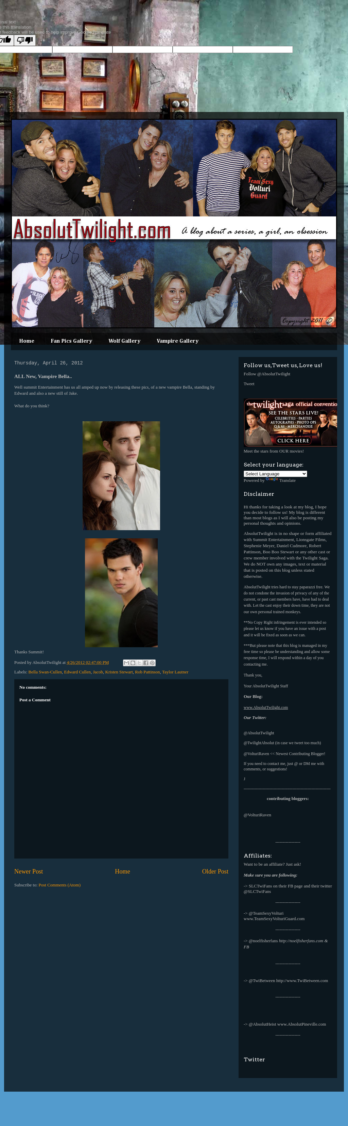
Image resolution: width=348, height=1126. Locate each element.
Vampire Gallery (177, 341)
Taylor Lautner (175, 671)
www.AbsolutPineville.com (301, 1024)
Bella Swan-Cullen (45, 671)
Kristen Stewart (119, 671)
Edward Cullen (77, 671)
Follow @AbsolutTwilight (267, 373)
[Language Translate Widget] (275, 474)
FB (246, 946)
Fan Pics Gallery (71, 341)
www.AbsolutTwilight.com (266, 707)
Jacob (98, 671)
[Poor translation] (25, 40)
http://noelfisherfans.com (301, 940)
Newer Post (28, 871)
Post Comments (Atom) (60, 884)
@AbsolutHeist (262, 1024)
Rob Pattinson (147, 671)
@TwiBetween (262, 980)
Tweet (249, 383)
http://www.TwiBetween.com (302, 980)
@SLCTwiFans (257, 891)
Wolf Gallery (124, 341)
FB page (295, 885)
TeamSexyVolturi (268, 913)
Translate (281, 480)
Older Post (215, 871)
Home (26, 341)
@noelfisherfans (263, 940)
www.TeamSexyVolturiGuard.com (274, 918)
